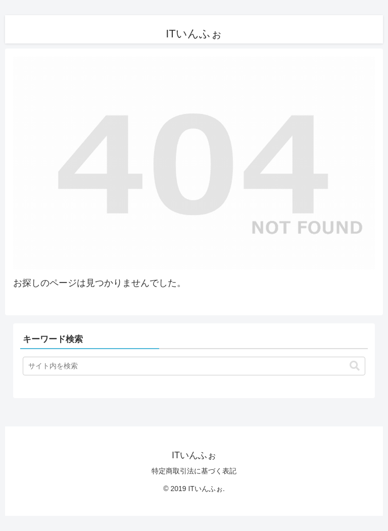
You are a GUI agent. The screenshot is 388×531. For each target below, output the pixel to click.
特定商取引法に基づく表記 (194, 471)
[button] (355, 366)
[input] (194, 366)
